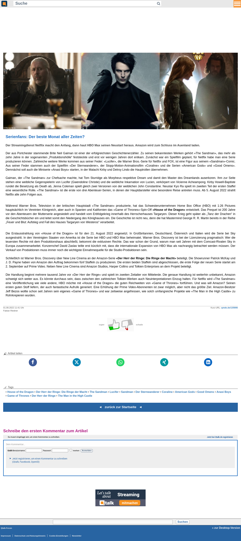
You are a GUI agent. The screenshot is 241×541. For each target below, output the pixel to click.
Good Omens (205, 391)
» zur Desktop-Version (226, 527)
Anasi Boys (224, 391)
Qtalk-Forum (6, 528)
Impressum (6, 536)
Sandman (127, 391)
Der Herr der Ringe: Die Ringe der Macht (61, 391)
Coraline (167, 391)
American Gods (185, 391)
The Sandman (98, 391)
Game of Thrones (18, 395)
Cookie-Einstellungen (58, 536)
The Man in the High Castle (75, 395)
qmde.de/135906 (229, 307)
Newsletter (77, 536)
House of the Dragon (20, 391)
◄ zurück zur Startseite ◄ (120, 407)
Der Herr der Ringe (44, 395)
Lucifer (114, 391)
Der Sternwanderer (147, 391)
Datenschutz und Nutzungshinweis (30, 536)
